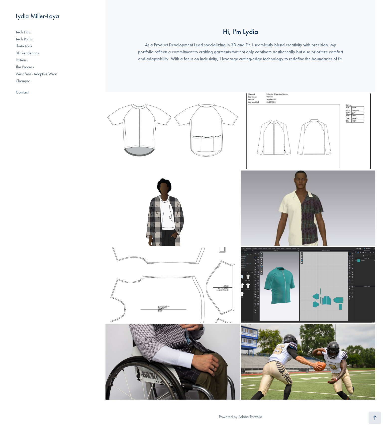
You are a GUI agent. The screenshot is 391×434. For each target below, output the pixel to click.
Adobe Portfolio (250, 416)
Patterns (22, 60)
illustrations (24, 46)
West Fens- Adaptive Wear (36, 74)
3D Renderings (27, 53)
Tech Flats (23, 32)
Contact (22, 91)
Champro (23, 81)
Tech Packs (24, 39)
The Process (25, 67)
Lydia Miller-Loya (37, 16)
